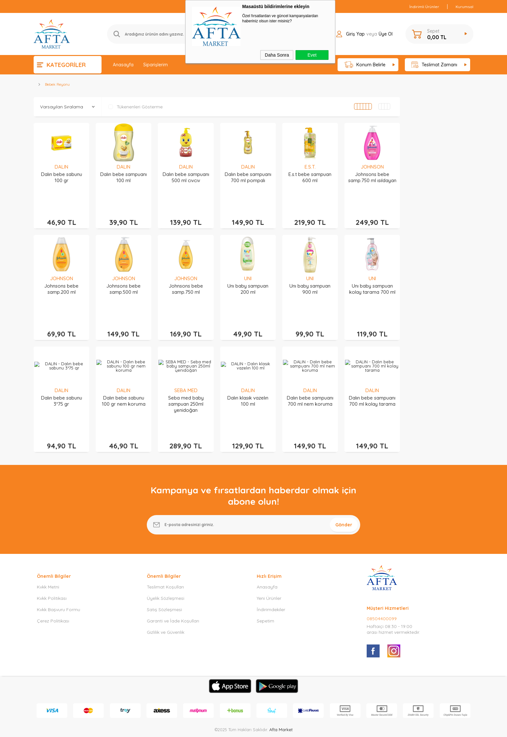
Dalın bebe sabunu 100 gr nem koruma (124, 381)
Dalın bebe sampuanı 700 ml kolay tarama (372, 381)
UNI (248, 269)
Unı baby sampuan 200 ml (247, 279)
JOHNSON (372, 167)
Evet (312, 55)
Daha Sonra (277, 55)
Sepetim (265, 592)
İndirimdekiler (271, 580)
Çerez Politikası (53, 592)
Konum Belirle (365, 64)
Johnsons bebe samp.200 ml (61, 279)
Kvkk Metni (48, 558)
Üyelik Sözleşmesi (165, 569)
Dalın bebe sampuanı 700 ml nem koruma (310, 381)
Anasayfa (123, 65)
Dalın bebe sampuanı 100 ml (123, 177)
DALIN (61, 167)
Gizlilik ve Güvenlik (165, 603)
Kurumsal (464, 6)
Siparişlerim (155, 65)
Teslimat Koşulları (165, 558)
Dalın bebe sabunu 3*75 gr (61, 381)
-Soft (220, 728)
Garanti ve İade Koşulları (173, 592)
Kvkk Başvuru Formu (58, 580)
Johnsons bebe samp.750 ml (186, 279)
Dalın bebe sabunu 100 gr (61, 177)
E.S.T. (310, 167)
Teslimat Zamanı (434, 64)
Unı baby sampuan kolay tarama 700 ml (372, 279)
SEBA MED (186, 371)
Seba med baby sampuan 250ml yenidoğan (186, 384)
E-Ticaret (235, 728)
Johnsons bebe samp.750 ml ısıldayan (372, 177)
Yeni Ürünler (269, 569)
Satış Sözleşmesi (164, 580)
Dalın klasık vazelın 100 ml (247, 381)
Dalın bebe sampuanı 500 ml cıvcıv (186, 177)
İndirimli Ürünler (424, 6)
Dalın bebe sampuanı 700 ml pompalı (248, 177)
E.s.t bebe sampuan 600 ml (309, 177)
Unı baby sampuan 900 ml (309, 279)
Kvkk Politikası (52, 569)
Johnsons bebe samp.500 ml (123, 279)
